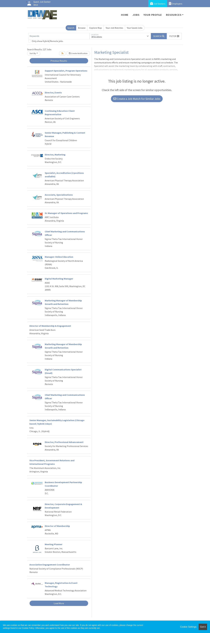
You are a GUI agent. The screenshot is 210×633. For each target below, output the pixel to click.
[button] (174, 36)
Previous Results (58, 60)
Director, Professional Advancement (64, 442)
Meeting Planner (53, 544)
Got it (203, 627)
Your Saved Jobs (134, 27)
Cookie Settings (188, 627)
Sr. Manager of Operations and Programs (66, 213)
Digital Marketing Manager (59, 278)
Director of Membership (57, 525)
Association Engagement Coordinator (49, 564)
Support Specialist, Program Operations (66, 70)
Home (124, 14)
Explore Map (95, 27)
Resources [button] (173, 14)
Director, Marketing (55, 154)
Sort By (33, 53)
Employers (175, 3)
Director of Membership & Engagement (50, 325)
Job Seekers (157, 3)
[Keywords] (59, 36)
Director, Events (53, 92)
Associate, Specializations (59, 194)
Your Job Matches (114, 27)
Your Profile (153, 14)
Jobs (136, 14)
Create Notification (78, 53)
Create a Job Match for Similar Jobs (136, 98)
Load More (59, 603)
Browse (81, 27)
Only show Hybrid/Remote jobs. (47, 41)
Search (71, 27)
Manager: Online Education (59, 256)
